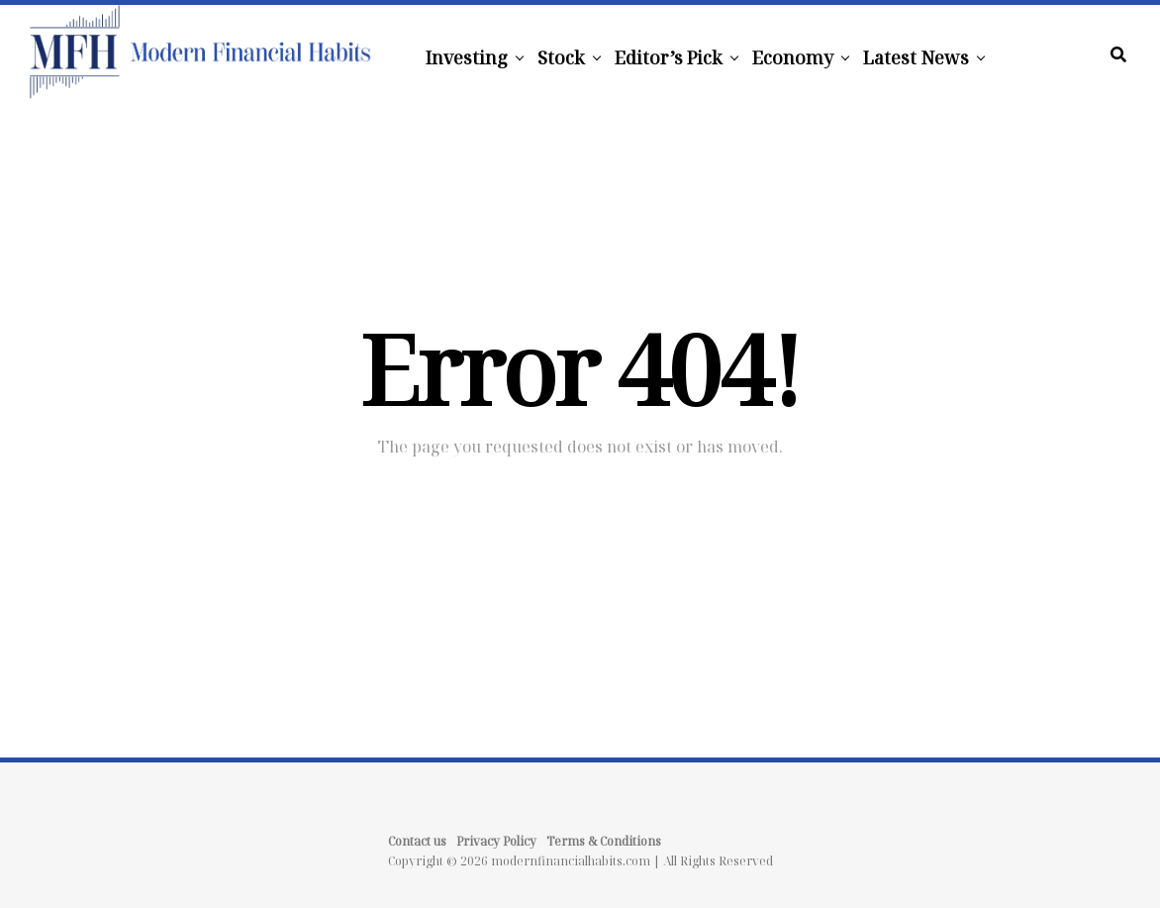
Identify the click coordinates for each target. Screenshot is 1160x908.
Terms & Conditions (603, 841)
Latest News (916, 57)
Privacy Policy (496, 841)
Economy (792, 57)
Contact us (417, 841)
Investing (467, 57)
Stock (561, 57)
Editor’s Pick (669, 57)
